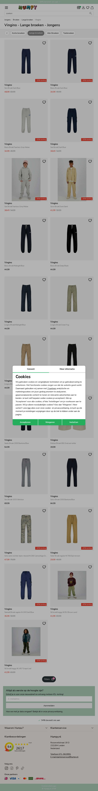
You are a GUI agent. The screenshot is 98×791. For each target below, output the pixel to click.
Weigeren (50, 422)
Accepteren (25, 422)
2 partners (51, 388)
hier (29, 408)
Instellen (74, 422)
